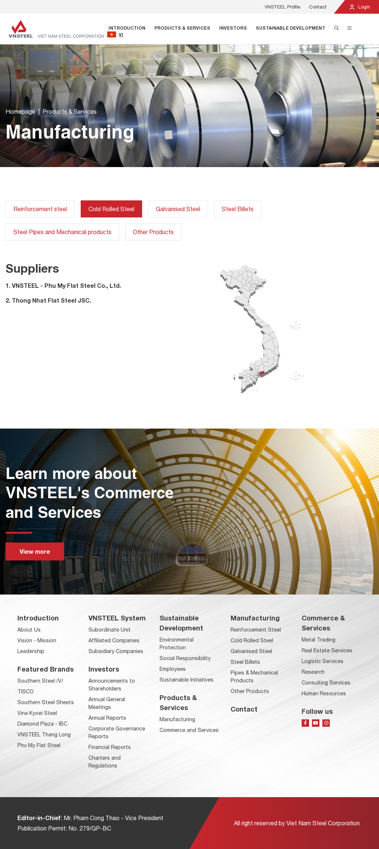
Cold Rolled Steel (252, 640)
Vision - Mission (36, 640)
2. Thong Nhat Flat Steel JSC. (48, 300)
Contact (317, 7)
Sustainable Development (290, 28)
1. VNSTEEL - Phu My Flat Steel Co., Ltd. (63, 285)
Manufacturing (177, 719)
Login (359, 7)
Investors (233, 28)
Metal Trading (318, 640)
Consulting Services (326, 683)
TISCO (25, 692)
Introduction (126, 28)
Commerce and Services (189, 730)
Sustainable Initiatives (187, 680)
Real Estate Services (327, 650)
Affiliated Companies (114, 640)
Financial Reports (109, 747)
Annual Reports (107, 718)
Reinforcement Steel (256, 630)
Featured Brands (45, 669)
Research (313, 672)
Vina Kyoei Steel (37, 713)
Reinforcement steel (40, 209)
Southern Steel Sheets (45, 702)
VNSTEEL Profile (282, 7)
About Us (29, 630)
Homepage (20, 112)
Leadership (30, 651)
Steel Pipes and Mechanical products (62, 232)
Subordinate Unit (109, 630)
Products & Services (182, 28)
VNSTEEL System (117, 618)
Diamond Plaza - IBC (42, 724)
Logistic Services (322, 661)
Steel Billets (238, 209)
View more (35, 551)
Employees (173, 669)
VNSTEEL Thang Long (44, 735)
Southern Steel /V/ (40, 681)
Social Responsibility (185, 658)
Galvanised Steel (178, 209)
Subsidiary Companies (115, 651)
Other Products (153, 232)
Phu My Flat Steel (38, 745)
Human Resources (324, 693)
